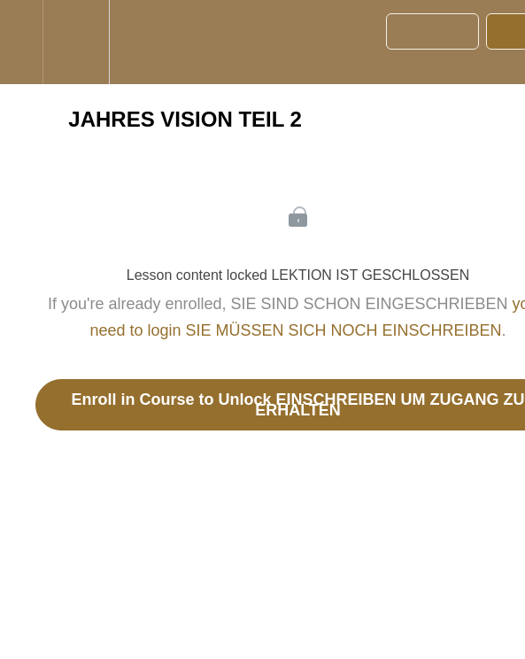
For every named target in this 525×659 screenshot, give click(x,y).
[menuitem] (75, 42)
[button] (21, 42)
